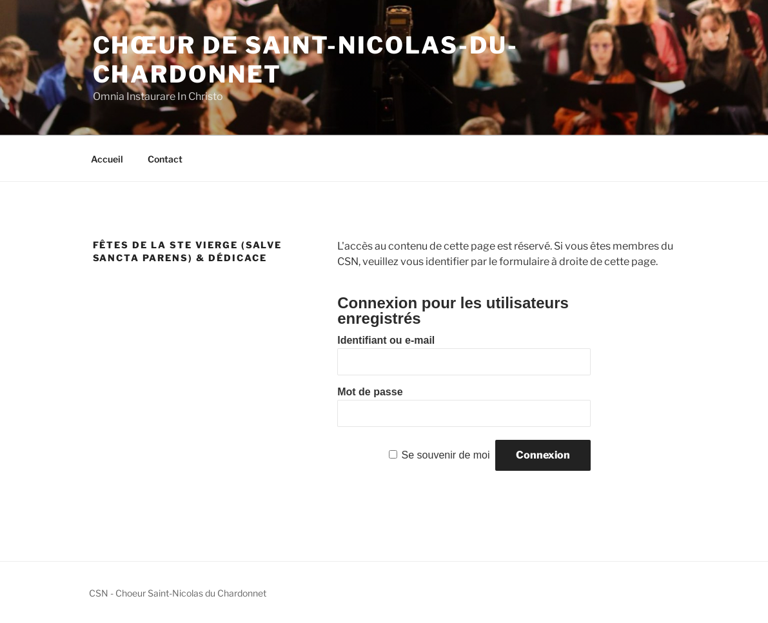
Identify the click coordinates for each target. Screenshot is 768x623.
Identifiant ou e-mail (386, 340)
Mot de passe (369, 391)
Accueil (107, 158)
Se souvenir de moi (446, 455)
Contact (165, 158)
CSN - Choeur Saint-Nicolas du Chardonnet (177, 593)
